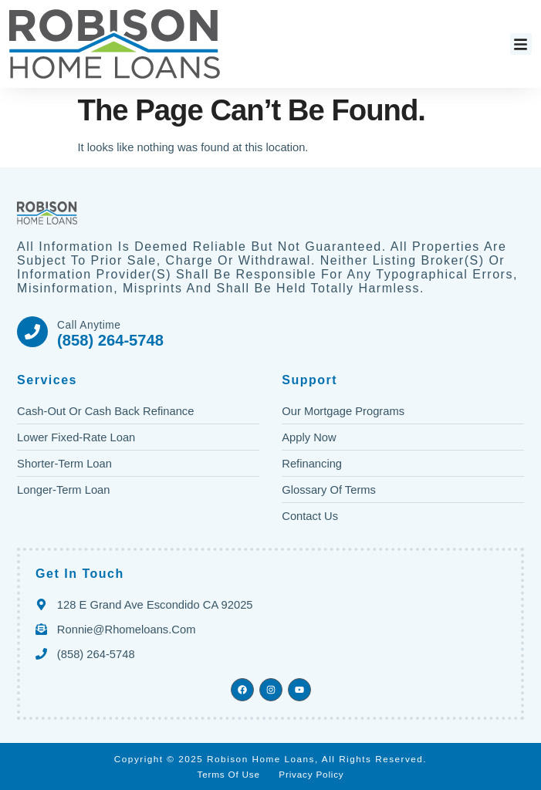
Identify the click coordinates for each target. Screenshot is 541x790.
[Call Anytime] (32, 331)
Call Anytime (88, 325)
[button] (521, 44)
